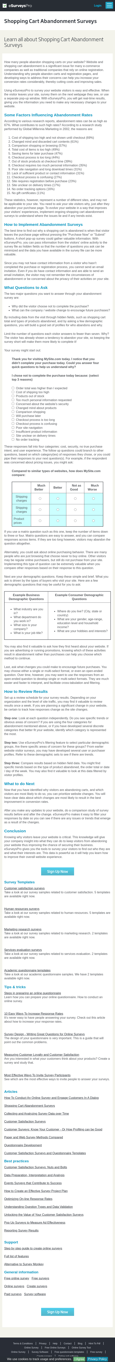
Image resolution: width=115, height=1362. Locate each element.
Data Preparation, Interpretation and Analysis (34, 1175)
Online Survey (31, 1347)
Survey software (35, 1294)
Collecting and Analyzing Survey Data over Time (36, 1113)
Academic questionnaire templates (27, 970)
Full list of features (16, 1256)
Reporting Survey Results (21, 1230)
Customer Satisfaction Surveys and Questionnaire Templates (45, 1153)
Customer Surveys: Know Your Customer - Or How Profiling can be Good (53, 1129)
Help (55, 1343)
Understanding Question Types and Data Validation (38, 1206)
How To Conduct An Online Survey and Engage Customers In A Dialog (51, 1097)
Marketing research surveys (22, 929)
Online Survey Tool (81, 1347)
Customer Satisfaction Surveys (25, 1121)
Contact (67, 1343)
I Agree (79, 1359)
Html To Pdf (94, 1343)
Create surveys (37, 1286)
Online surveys (14, 1286)
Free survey (96, 1352)
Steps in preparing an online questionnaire (32, 993)
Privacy (42, 1343)
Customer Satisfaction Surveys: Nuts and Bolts (35, 1167)
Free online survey (16, 1278)
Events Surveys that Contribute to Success (33, 1183)
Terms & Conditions (23, 1343)
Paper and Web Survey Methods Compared (33, 1137)
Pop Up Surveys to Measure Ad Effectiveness (34, 1222)
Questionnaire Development (23, 1145)
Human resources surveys (21, 908)
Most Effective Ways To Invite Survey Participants (37, 1075)
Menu (109, 5)
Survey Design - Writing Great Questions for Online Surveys (44, 1034)
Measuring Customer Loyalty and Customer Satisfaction (41, 1054)
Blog (80, 1343)
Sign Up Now (57, 871)
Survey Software (40, 1352)
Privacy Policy (97, 1359)
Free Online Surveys (55, 1347)
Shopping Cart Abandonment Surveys (29, 1105)
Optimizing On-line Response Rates (28, 1199)
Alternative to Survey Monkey (24, 1264)
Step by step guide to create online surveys (33, 1248)
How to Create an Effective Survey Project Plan (36, 1191)
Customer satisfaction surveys (24, 888)
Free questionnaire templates (69, 1352)
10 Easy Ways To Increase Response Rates (33, 1013)
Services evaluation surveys (23, 949)
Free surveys (40, 1278)
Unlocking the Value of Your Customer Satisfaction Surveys (44, 1214)
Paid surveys (13, 1294)
